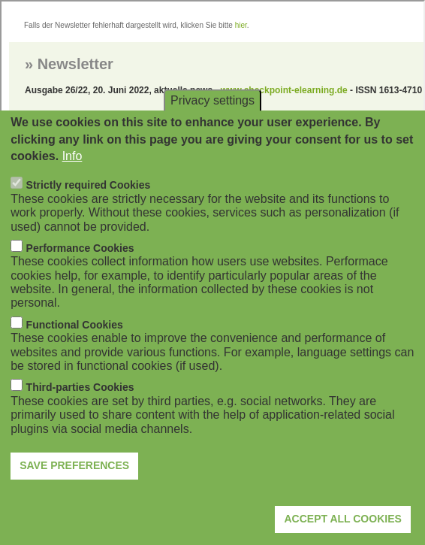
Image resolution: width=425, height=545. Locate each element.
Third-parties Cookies (80, 407)
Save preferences (74, 485)
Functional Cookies (74, 344)
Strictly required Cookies (88, 204)
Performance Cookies (80, 268)
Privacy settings (212, 120)
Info (72, 175)
